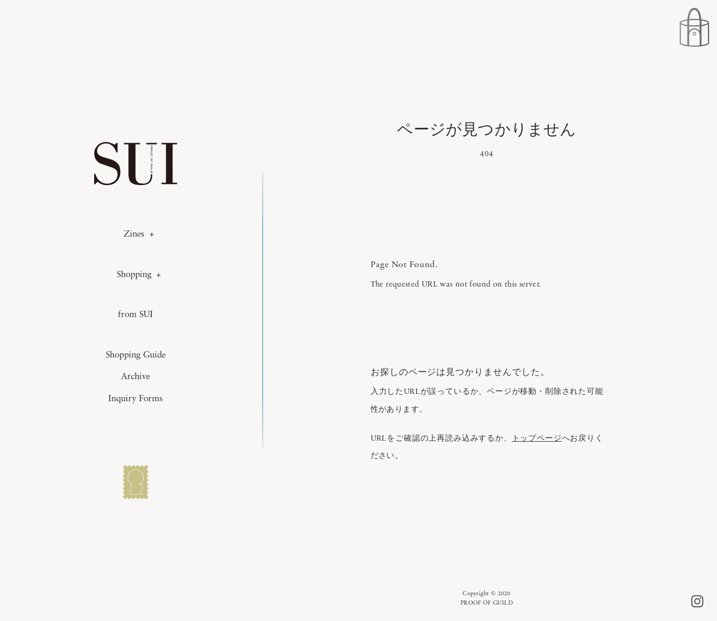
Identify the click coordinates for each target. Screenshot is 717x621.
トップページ (537, 437)
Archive (135, 376)
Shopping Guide (136, 355)
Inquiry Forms (135, 398)
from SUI (135, 314)
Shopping (134, 274)
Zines (134, 234)
